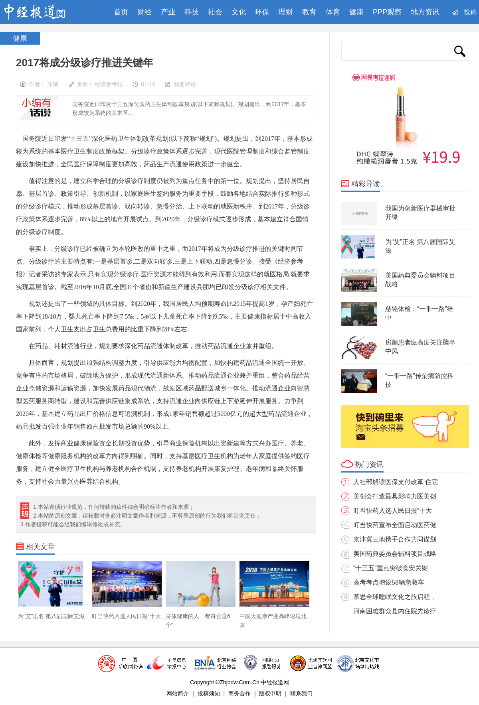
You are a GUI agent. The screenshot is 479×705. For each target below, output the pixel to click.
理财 (286, 12)
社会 (215, 12)
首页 (119, 12)
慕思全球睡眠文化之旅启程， (394, 596)
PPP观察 (387, 12)
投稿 (470, 12)
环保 (262, 12)
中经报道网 (42, 12)
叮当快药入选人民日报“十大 (392, 510)
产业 (168, 12)
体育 (333, 12)
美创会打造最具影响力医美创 (394, 496)
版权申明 (270, 693)
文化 (239, 12)
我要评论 (185, 84)
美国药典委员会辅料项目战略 (394, 553)
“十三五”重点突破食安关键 (390, 568)
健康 (356, 12)
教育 (309, 12)
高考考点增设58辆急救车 (388, 582)
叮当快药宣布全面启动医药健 (394, 525)
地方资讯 (425, 12)
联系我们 (301, 693)
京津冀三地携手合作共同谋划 (394, 539)
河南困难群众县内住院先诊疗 (394, 611)
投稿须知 (209, 693)
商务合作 (239, 693)
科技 (191, 12)
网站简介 (177, 693)
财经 (144, 12)
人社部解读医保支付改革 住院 (395, 482)
